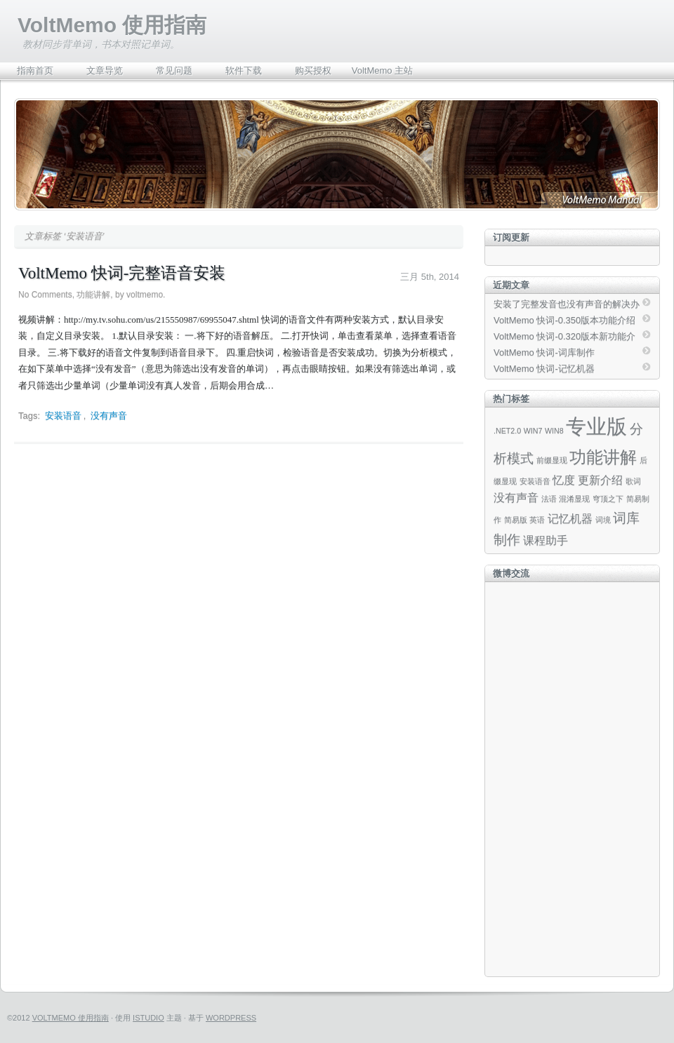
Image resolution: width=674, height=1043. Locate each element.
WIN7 (533, 430)
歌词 (633, 481)
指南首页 (35, 70)
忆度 (564, 480)
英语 (537, 520)
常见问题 (174, 70)
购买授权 (313, 70)
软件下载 (243, 70)
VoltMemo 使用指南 (112, 24)
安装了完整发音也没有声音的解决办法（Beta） (567, 305)
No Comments (45, 295)
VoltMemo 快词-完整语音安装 (121, 273)
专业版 (596, 426)
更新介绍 (600, 480)
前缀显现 (551, 460)
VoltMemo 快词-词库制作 (544, 352)
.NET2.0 (507, 430)
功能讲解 (93, 295)
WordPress (231, 1018)
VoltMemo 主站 (382, 70)
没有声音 (109, 415)
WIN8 (554, 430)
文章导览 (104, 70)
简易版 (515, 520)
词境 (603, 520)
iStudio (148, 1018)
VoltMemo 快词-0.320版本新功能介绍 (564, 337)
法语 (549, 498)
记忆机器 (570, 519)
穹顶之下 (608, 498)
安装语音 (63, 415)
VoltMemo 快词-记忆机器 (544, 368)
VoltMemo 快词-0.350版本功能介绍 (564, 320)
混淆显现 (574, 498)
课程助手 (545, 540)
